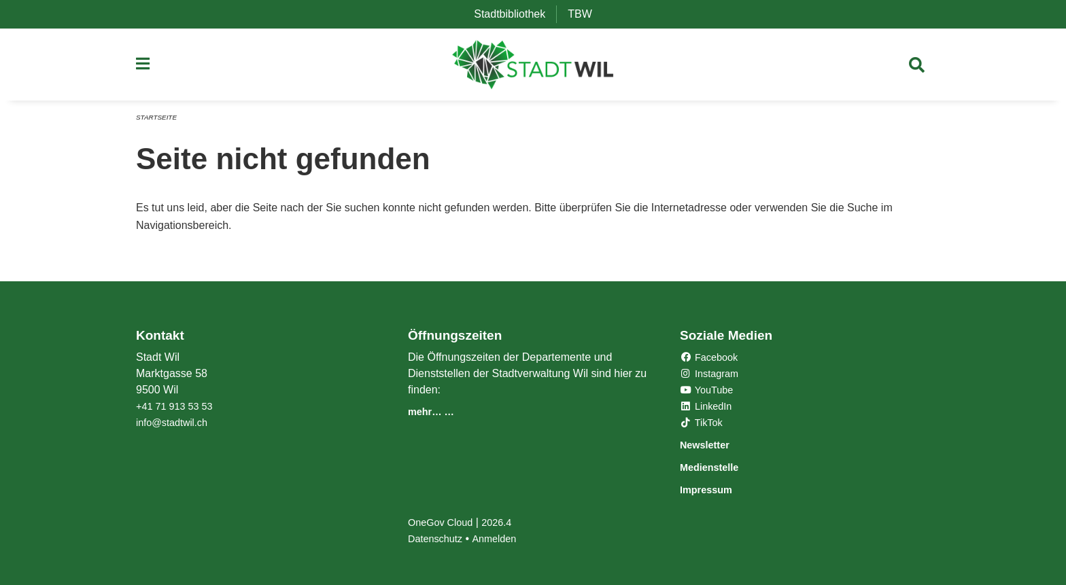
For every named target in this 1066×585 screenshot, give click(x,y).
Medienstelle (718, 468)
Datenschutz (438, 538)
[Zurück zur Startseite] (533, 68)
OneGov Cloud (444, 522)
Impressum (714, 489)
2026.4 (505, 522)
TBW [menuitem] (585, 14)
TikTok (703, 424)
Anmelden (502, 538)
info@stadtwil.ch (176, 424)
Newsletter (712, 446)
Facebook (712, 359)
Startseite (159, 124)
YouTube (709, 391)
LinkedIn (709, 408)
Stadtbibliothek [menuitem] (515, 14)
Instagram (712, 375)
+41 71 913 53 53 (178, 408)
